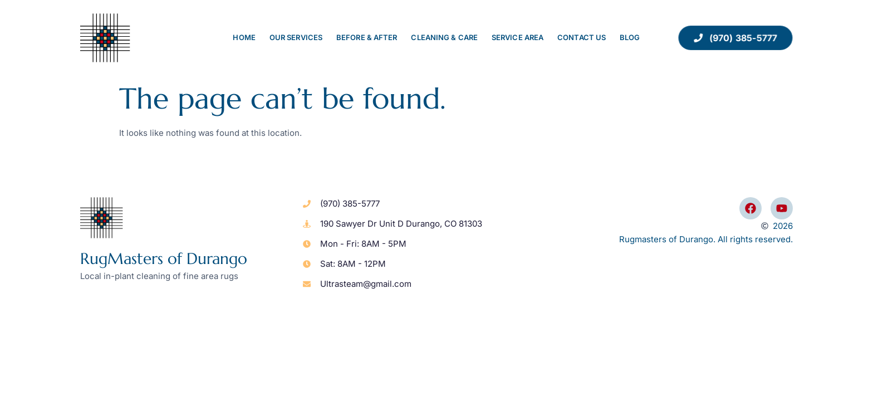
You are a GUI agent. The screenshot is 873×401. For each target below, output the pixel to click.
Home (244, 37)
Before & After (366, 37)
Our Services (295, 37)
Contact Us (581, 37)
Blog (630, 37)
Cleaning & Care (444, 37)
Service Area (517, 37)
